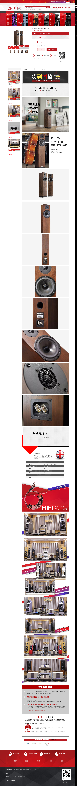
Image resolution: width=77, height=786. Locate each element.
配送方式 (38, 761)
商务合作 (62, 760)
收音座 (30, 23)
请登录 (15, 3)
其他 (50, 24)
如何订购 (15, 761)
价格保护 (50, 761)
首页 (16, 11)
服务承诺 (50, 760)
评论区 (65, 11)
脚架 (40, 9)
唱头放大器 (20, 22)
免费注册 (18, 3)
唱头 (50, 22)
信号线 (40, 18)
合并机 (37, 9)
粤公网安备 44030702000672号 (10, 780)
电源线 (40, 17)
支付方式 (26, 760)
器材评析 (27, 11)
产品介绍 (25, 69)
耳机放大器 (20, 23)
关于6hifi (66, 3)
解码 (29, 18)
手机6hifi (69, 3)
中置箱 (8, 19)
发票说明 (26, 761)
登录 (55, 7)
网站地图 (7, 776)
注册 (59, 7)
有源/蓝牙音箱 (9, 23)
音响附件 (52, 14)
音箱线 (40, 19)
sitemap (11, 776)
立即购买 (41, 49)
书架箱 (34, 9)
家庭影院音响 (15, 776)
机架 (50, 18)
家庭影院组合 (63, 18)
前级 (18, 18)
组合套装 (63, 14)
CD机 (31, 9)
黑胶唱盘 (30, 22)
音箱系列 (9, 14)
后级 (18, 19)
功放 (26, 9)
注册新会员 (15, 760)
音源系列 (31, 14)
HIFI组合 (62, 17)
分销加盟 (62, 761)
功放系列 (20, 14)
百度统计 (24, 776)
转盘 (29, 19)
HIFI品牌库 (22, 11)
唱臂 (50, 23)
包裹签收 (38, 760)
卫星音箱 (8, 24)
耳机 (50, 19)
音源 (28, 9)
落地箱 (8, 18)
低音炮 (8, 22)
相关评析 (44, 69)
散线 (40, 22)
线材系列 (41, 14)
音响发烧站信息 (19, 776)
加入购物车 (51, 49)
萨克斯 (7, 773)
